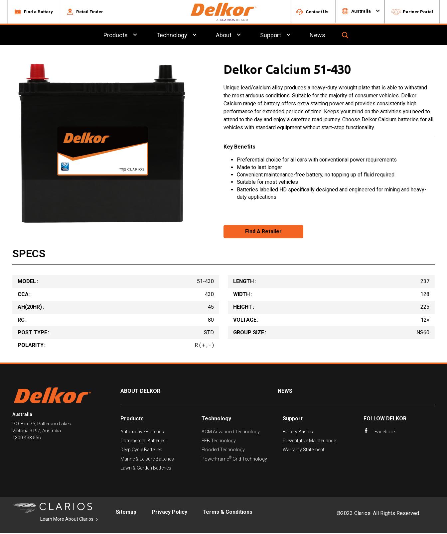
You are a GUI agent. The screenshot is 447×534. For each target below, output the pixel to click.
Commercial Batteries (143, 441)
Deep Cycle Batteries (141, 450)
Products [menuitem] (115, 36)
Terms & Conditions (227, 513)
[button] (33, 12)
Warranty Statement (303, 450)
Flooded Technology (223, 450)
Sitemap (126, 513)
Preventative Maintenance (309, 441)
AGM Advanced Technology (231, 432)
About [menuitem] (223, 36)
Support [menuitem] (270, 36)
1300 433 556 (26, 438)
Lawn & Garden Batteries (145, 469)
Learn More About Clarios (66, 519)
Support (293, 419)
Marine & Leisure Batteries (147, 460)
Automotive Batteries (142, 432)
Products (132, 419)
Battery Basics (298, 432)
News (285, 392)
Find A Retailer (263, 232)
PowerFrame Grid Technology (234, 460)
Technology (216, 419)
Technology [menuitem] (171, 36)
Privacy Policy (169, 513)
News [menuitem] (317, 36)
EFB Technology (219, 441)
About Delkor (140, 392)
